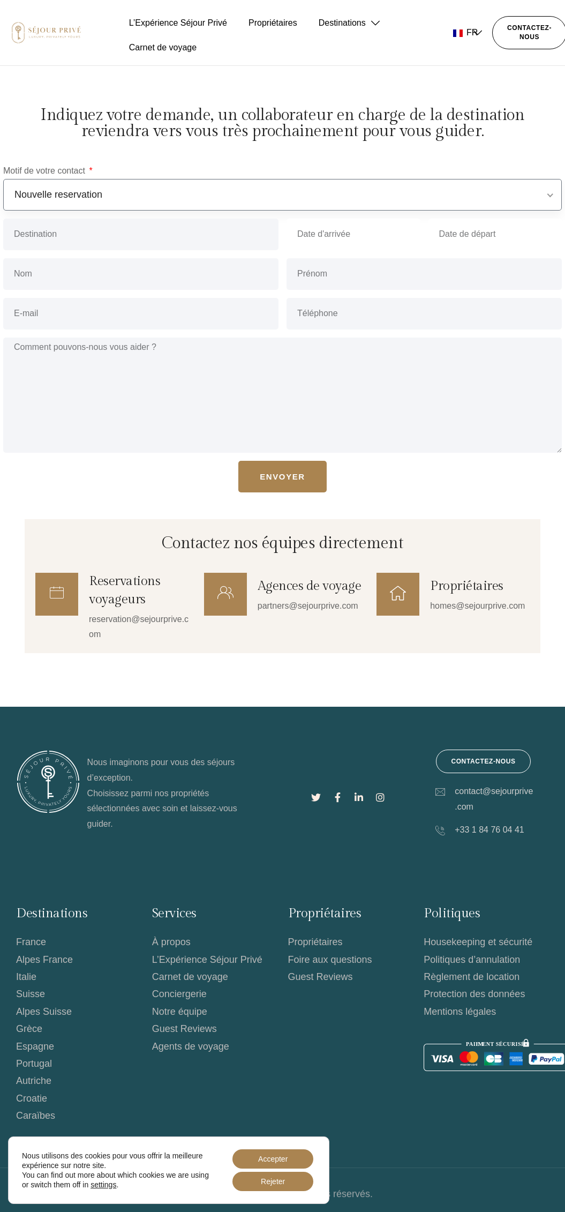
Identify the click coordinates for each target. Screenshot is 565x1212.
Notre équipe (179, 1011)
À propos (171, 942)
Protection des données (474, 994)
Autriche (33, 1080)
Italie (26, 976)
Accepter (273, 1159)
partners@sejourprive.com (308, 605)
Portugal (34, 1063)
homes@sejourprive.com (477, 605)
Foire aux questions (330, 959)
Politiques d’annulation (472, 959)
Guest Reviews (184, 1028)
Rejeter (273, 1181)
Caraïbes (35, 1115)
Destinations (349, 23)
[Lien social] (316, 798)
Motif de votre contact (45, 170)
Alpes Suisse (44, 1011)
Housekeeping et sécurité (478, 942)
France (31, 942)
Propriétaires (272, 22)
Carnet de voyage (163, 47)
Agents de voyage (190, 1046)
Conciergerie (179, 994)
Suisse (30, 994)
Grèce (29, 1028)
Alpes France (44, 959)
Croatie (31, 1098)
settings (103, 1184)
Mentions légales (460, 1011)
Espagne (35, 1046)
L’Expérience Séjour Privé (178, 22)
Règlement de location (471, 976)
